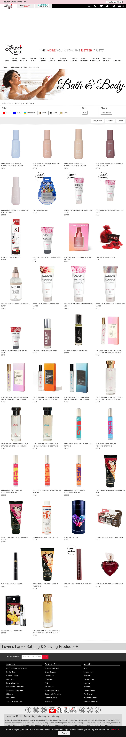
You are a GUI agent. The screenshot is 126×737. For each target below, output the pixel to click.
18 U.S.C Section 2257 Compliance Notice (21, 719)
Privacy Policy (89, 645)
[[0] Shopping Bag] (121, 5)
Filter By (19, 70)
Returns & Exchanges (14, 656)
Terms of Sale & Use (14, 667)
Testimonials (88, 660)
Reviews (87, 653)
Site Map (87, 649)
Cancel (120, 87)
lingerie (81, 702)
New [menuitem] (6, 27)
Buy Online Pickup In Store (16, 634)
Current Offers (12, 642)
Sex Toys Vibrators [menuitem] (43, 26)
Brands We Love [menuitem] (14, 26)
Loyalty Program (12, 649)
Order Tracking (51, 664)
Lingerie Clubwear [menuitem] (23, 26)
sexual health (39, 705)
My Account (49, 653)
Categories (7, 70)
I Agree (64, 733)
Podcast (87, 642)
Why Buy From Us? (91, 667)
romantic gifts (90, 702)
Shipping (9, 660)
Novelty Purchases (52, 656)
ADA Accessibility (52, 634)
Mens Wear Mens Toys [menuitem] (107, 26)
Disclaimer (49, 645)
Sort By (30, 70)
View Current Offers (114, 2)
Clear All (110, 87)
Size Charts (10, 664)
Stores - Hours (89, 656)
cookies (115, 729)
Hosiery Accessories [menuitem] (83, 26)
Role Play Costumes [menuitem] (74, 26)
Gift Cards (10, 645)
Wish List (48, 667)
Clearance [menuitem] (117, 27)
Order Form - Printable (15, 653)
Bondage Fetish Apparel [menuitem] (63, 26)
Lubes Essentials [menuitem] (52, 26)
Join (45, 623)
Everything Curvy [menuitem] (33, 26)
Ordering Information (53, 660)
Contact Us (49, 642)
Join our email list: (13, 623)
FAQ (46, 649)
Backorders (10, 638)
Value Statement (90, 664)
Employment (88, 638)
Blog (85, 634)
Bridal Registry (50, 638)
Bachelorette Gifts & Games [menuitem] (95, 26)
